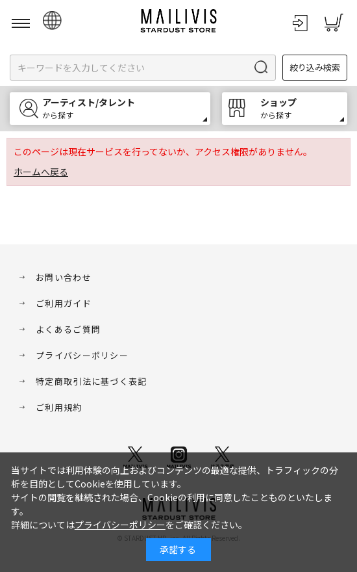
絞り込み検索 (314, 67)
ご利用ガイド (64, 303)
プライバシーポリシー (82, 355)
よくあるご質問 (68, 329)
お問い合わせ (64, 277)
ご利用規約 (59, 407)
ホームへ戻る (41, 171)
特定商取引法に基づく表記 (91, 381)
